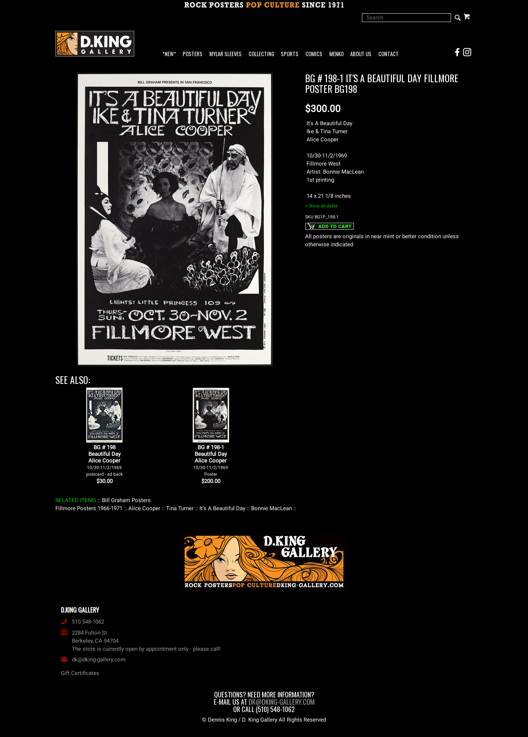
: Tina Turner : (180, 508)
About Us (360, 54)
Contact (388, 54)
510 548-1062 (82, 621)
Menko (336, 54)
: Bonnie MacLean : (271, 508)
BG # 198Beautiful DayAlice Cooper (104, 460)
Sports (289, 54)
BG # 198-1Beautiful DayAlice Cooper (210, 460)
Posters (192, 54)
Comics (313, 54)
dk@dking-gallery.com (93, 659)
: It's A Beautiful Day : (222, 508)
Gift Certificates (80, 673)
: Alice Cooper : (144, 508)
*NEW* (169, 54)
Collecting (261, 54)
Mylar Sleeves (225, 54)
